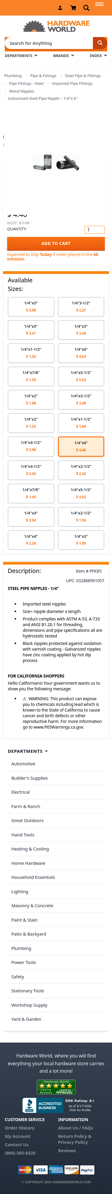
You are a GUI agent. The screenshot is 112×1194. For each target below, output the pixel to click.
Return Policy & (74, 1136)
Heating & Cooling (30, 849)
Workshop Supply (29, 1005)
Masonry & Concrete (32, 905)
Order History (20, 1128)
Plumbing (13, 75)
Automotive (23, 764)
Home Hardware (28, 863)
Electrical (20, 792)
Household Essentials (33, 877)
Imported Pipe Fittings (72, 83)
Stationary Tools (27, 991)
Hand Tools (22, 835)
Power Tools (23, 962)
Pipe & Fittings (43, 75)
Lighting (19, 891)
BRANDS (61, 55)
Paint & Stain (24, 920)
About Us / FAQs (75, 1128)
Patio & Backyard (28, 934)
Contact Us (17, 1144)
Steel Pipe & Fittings (83, 75)
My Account (17, 1136)
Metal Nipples (21, 91)
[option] (31, 307)
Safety (17, 977)
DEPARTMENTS (18, 55)
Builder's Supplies (29, 778)
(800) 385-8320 (20, 1153)
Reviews (67, 1150)
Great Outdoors (27, 820)
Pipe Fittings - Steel (26, 83)
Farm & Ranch (25, 806)
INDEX (96, 55)
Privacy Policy (73, 1142)
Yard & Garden (26, 1019)
